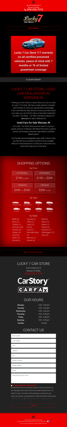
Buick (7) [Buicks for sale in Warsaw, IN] (15, 222)
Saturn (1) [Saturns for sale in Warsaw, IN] (45, 222)
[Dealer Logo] (33, 18)
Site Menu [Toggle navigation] (33, 28)
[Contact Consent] (11, 385)
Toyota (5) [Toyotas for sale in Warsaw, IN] (45, 227)
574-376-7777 (35, 9)
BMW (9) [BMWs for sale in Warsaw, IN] (15, 219)
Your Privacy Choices (43, 421)
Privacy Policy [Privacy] (39, 419)
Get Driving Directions (34, 252)
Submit (33, 405)
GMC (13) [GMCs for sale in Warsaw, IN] (16, 238)
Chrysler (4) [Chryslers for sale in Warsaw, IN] (16, 230)
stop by (32, 146)
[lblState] (33, 351)
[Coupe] (16, 209)
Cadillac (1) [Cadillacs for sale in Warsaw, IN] (16, 224)
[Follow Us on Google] (33, 2)
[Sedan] (27, 209)
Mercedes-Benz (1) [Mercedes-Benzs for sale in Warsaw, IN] (33, 233)
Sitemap (35, 421)
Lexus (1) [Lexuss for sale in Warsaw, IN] (30, 230)
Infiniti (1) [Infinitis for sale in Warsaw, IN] (30, 222)
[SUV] (38, 203)
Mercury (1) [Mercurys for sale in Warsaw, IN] (31, 238)
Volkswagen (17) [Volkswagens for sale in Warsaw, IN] (48, 232)
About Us (29, 419)
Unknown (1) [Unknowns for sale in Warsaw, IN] (46, 230)
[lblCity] (33, 346)
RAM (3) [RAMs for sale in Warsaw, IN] (45, 219)
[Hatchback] (28, 203)
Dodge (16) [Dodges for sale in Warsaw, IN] (16, 232)
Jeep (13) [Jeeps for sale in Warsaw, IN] (30, 224)
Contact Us (34, 419)
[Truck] (38, 209)
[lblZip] (33, 356)
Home (26, 419)
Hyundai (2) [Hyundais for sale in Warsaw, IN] (31, 219)
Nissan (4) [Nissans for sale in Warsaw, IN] (31, 240)
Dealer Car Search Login (22, 421)
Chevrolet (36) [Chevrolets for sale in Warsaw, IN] (17, 227)
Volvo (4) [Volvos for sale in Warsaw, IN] (45, 235)
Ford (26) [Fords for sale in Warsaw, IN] (15, 235)
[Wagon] (49, 209)
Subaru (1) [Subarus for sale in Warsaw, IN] (46, 224)
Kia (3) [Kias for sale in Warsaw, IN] (29, 227)
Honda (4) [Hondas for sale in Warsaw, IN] (16, 240)
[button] (33, 79)
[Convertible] (16, 203)
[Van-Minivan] (49, 203)
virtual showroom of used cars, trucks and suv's (37, 143)
